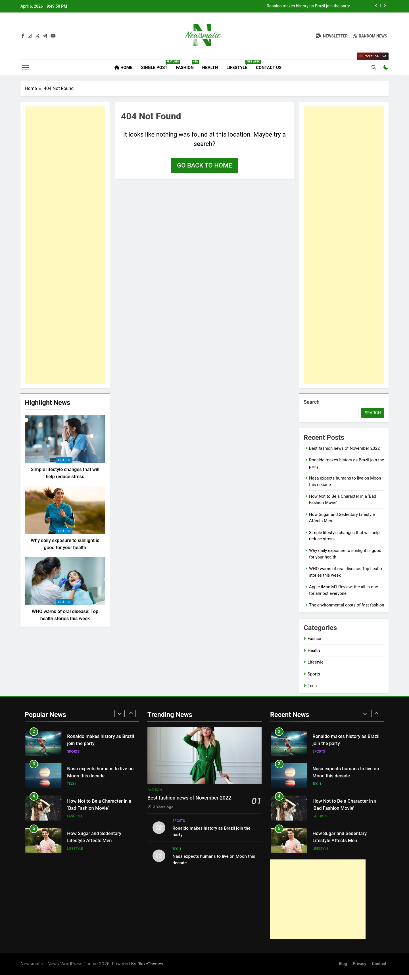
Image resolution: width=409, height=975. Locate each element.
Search (312, 402)
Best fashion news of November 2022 (315, 6)
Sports (314, 674)
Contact (379, 963)
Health (210, 67)
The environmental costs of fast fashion (346, 605)
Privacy (359, 963)
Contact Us (268, 67)
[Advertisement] (65, 245)
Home (123, 67)
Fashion (187, 65)
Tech (312, 685)
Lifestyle (239, 65)
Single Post (156, 65)
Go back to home (204, 165)
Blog (343, 963)
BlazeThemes (150, 963)
